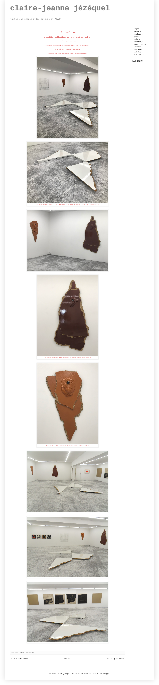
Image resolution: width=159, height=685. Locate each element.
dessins (137, 31)
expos (22, 652)
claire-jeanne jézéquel (60, 8)
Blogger (106, 674)
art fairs (138, 52)
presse (137, 37)
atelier (137, 47)
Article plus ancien (115, 659)
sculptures (30, 652)
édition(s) (138, 42)
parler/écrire (140, 44)
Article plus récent (19, 659)
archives (138, 49)
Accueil (67, 659)
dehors (137, 39)
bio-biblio (138, 55)
